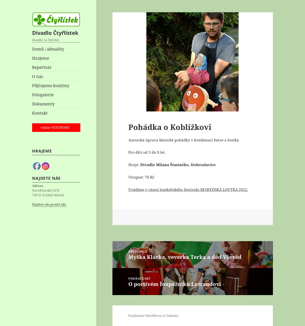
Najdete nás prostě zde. (49, 204)
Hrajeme (40, 58)
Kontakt (39, 113)
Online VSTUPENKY (55, 127)
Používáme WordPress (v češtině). (153, 316)
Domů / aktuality (48, 49)
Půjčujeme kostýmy (50, 85)
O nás (37, 76)
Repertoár (42, 67)
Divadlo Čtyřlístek (55, 32)
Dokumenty (43, 104)
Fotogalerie (43, 94)
